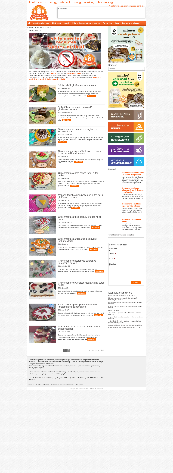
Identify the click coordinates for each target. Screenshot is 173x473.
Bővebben (91, 96)
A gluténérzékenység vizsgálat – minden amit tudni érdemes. (125, 343)
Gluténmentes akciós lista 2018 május (121, 321)
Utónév (112, 279)
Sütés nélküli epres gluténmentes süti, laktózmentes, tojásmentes (77, 370)
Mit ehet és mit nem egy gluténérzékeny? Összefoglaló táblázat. (122, 324)
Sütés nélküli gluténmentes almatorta (77, 85)
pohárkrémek (71, 73)
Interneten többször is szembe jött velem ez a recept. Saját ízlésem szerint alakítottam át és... (126, 235)
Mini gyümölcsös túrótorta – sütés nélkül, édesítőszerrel (79, 401)
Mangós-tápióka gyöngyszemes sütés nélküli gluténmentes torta (81, 214)
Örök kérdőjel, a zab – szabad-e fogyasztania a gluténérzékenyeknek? (124, 347)
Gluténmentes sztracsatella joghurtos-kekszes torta (77, 130)
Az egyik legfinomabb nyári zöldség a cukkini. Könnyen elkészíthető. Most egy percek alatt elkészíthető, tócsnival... (126, 250)
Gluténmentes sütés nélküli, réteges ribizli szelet (79, 245)
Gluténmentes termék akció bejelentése (62, 468)
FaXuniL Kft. (93, 471)
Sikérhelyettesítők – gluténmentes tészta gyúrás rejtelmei (125, 328)
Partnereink (107, 23)
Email (112, 284)
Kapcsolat (31, 468)
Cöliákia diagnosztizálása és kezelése (86, 23)
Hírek (117, 23)
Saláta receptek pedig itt (56, 79)
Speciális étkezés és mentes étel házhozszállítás (125, 351)
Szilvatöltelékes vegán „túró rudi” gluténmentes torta (75, 108)
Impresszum (79, 468)
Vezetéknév (113, 275)
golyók (53, 73)
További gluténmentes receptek (121, 261)
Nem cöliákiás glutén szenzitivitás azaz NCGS (124, 353)
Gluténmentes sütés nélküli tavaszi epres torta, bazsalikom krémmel (79, 152)
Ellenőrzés (112, 290)
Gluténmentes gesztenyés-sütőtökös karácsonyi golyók (77, 307)
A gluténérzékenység (41, 23)
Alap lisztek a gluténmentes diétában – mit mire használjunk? (124, 339)
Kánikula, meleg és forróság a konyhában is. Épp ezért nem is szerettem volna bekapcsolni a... (126, 219)
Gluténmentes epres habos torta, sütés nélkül (78, 183)
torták (79, 73)
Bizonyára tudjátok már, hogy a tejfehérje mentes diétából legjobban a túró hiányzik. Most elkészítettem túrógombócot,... (126, 203)
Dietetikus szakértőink (42, 468)
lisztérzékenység (49, 460)
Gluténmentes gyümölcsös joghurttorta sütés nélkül (81, 339)
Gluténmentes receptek (60, 23)
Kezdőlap (29, 23)
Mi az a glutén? (113, 336)
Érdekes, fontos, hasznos (131, 23)
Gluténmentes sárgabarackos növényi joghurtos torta (77, 276)
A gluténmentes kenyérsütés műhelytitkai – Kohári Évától (125, 333)
